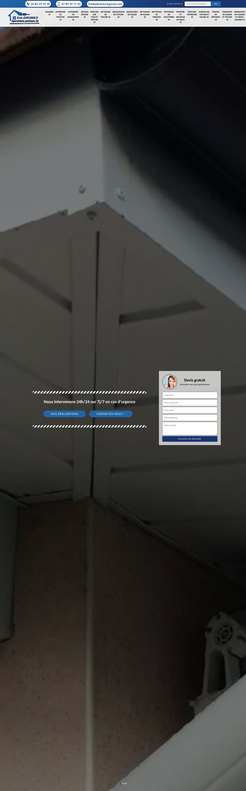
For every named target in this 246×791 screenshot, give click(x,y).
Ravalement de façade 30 (132, 14)
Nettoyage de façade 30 (145, 14)
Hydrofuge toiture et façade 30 (204, 14)
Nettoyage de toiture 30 (105, 14)
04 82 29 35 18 (38, 4)
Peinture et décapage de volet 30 (180, 17)
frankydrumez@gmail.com (105, 4)
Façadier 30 (49, 13)
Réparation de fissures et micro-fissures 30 (239, 16)
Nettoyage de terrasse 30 (157, 16)
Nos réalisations (64, 414)
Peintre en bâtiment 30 (215, 16)
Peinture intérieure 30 (192, 14)
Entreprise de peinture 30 (60, 16)
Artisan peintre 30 (84, 14)
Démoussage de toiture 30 (118, 14)
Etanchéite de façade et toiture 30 (227, 16)
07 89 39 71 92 (68, 4)
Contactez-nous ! (111, 414)
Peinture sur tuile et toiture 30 (94, 17)
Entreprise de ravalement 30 (73, 16)
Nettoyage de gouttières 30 (169, 16)
